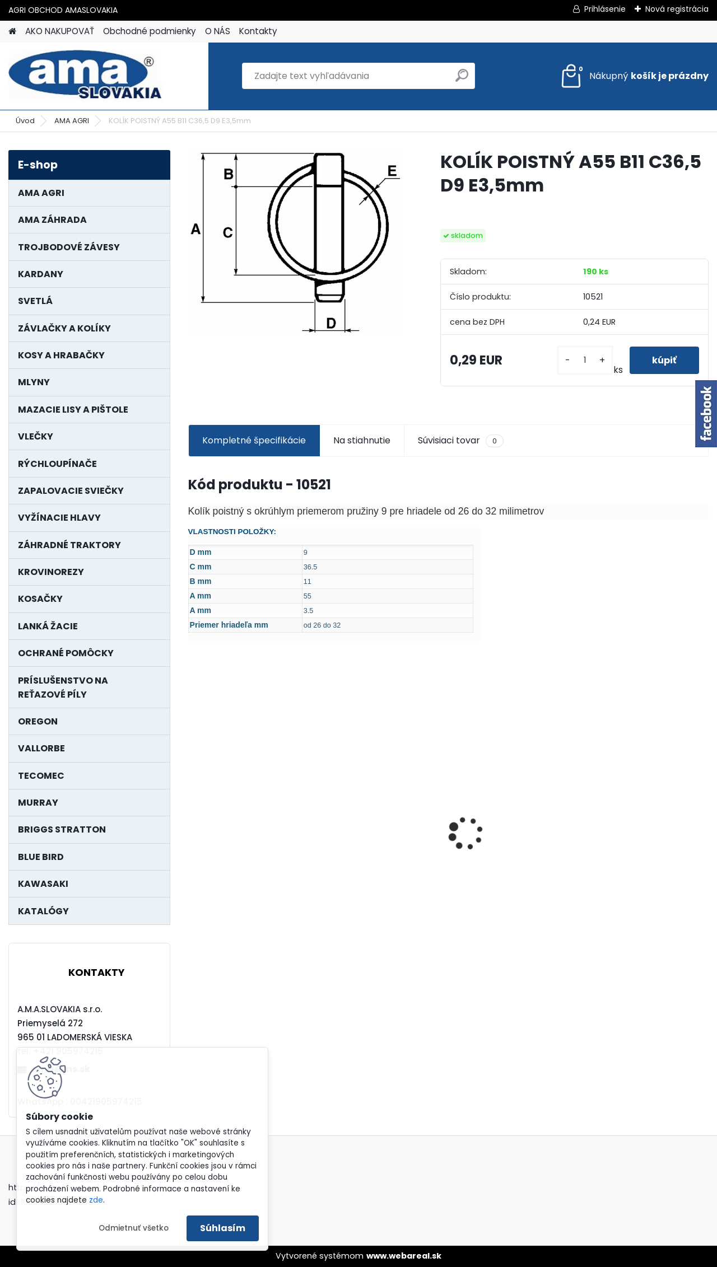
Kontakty (258, 31)
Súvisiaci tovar (461, 440)
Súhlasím (222, 1228)
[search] (461, 80)
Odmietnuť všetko (134, 1228)
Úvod (25, 120)
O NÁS (217, 31)
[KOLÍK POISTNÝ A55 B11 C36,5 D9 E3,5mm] (296, 242)
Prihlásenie (605, 9)
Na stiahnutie (361, 440)
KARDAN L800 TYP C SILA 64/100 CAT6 (512, 822)
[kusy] (585, 360)
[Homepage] (12, 32)
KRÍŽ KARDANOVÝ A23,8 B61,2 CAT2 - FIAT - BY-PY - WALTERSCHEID (381, 758)
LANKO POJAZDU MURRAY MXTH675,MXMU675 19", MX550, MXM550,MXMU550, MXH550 (645, 824)
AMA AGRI (71, 120)
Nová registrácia (677, 9)
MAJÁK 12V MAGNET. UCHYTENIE (239, 829)
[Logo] (85, 76)
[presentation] (194, 814)
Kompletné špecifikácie (254, 440)
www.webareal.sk (403, 1255)
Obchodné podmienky (149, 31)
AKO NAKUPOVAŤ (59, 31)
